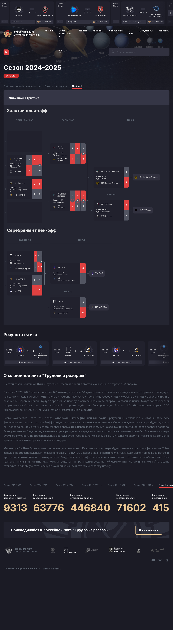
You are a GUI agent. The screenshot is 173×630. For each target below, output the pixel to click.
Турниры (82, 30)
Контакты (164, 30)
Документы (146, 30)
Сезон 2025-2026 (65, 33)
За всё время (166, 485)
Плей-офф (77, 86)
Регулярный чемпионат (57, 86)
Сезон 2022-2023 (92, 485)
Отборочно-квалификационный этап (22, 86)
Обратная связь (52, 568)
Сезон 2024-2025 (40, 485)
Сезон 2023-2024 (66, 485)
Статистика (116, 30)
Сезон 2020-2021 (143, 485)
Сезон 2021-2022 (118, 485)
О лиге (131, 32)
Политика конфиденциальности (22, 568)
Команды (98, 30)
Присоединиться (148, 530)
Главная (48, 30)
